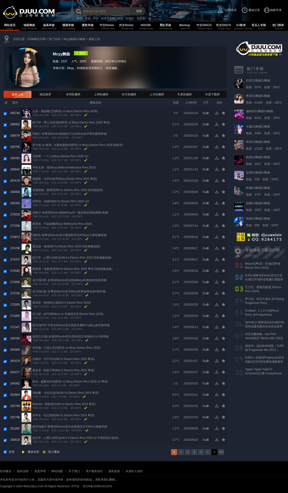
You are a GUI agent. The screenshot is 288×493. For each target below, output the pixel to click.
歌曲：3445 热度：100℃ (263, 130)
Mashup (184, 25)
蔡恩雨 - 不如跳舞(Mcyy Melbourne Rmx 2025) (62, 224)
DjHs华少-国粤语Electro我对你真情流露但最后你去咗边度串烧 (264, 326)
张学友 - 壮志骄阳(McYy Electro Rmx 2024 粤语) (63, 415)
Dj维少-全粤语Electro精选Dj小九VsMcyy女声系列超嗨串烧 (69, 133)
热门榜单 (278, 25)
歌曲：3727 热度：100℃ (263, 191)
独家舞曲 (29, 25)
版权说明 (23, 471)
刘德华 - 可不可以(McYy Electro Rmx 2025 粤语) (63, 359)
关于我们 (74, 471)
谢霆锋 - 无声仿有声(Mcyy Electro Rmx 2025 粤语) (64, 178)
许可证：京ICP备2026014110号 (91, 486)
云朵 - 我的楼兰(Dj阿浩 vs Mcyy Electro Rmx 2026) (64, 111)
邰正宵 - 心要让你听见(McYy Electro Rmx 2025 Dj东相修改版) (72, 257)
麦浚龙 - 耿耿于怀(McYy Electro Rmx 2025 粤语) (63, 370)
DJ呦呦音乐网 (37, 39)
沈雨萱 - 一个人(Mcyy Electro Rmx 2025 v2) (60, 156)
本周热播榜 (73, 94)
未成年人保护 (134, 471)
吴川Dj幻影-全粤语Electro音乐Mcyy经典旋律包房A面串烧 (69, 291)
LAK (96, 18)
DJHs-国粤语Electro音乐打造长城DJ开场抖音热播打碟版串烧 (264, 279)
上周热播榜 (101, 94)
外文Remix (126, 25)
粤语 (80, 18)
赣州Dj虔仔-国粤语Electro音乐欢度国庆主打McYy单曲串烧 (69, 426)
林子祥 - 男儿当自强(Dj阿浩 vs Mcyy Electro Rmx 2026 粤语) (71, 122)
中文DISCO (204, 25)
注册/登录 (230, 10)
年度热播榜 (184, 94)
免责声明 (40, 471)
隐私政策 (114, 471)
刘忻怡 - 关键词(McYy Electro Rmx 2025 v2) (60, 201)
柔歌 (88, 18)
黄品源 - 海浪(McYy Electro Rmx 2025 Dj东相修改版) (66, 246)
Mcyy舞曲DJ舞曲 (74, 39)
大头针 (130, 18)
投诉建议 (6, 471)
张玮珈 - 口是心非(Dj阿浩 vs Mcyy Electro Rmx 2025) (66, 347)
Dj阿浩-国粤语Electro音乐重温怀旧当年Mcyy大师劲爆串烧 (69, 235)
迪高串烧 (48, 25)
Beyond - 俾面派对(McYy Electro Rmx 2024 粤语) (64, 404)
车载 (112, 18)
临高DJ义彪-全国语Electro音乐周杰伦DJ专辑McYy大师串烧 (70, 336)
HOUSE (146, 25)
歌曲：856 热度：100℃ (262, 222)
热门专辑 (54, 39)
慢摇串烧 (68, 25)
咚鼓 (120, 18)
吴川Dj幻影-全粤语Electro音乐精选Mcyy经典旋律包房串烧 (69, 280)
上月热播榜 (157, 94)
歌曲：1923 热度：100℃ (263, 207)
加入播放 (54, 451)
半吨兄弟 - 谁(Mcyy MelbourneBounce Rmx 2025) (64, 167)
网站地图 (57, 471)
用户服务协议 (94, 471)
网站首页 (10, 25)
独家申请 (276, 10)
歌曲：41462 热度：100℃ (264, 99)
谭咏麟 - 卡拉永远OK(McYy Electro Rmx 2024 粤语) (65, 392)
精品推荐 (45, 94)
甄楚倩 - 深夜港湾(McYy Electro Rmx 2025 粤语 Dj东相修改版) (72, 269)
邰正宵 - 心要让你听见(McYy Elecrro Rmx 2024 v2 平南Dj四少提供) (75, 438)
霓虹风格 (165, 25)
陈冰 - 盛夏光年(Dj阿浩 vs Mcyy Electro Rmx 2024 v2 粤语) (70, 381)
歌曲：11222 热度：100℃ (264, 145)
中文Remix (107, 25)
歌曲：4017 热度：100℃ (263, 161)
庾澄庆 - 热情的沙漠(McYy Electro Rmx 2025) (61, 302)
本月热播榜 (129, 94)
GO (221, 452)
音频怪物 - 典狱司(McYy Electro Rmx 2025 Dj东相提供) (67, 190)
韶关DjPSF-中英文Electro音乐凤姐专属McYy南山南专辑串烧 (71, 325)
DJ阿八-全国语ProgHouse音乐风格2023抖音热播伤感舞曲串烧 (264, 361)
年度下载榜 (212, 94)
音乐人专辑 (259, 25)
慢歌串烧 (87, 25)
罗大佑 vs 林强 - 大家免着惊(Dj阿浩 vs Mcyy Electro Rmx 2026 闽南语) (77, 145)
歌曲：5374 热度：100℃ (263, 84)
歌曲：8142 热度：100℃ (263, 115)
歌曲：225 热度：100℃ (262, 176)
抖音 (104, 18)
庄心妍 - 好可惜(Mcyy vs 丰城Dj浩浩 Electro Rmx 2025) (67, 314)
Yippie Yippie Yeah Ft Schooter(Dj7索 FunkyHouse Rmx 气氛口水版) (263, 373)
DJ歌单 (241, 25)
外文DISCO (223, 25)
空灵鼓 (141, 18)
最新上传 (94, 39)
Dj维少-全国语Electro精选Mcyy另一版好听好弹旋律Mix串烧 (70, 212)
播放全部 (33, 451)
